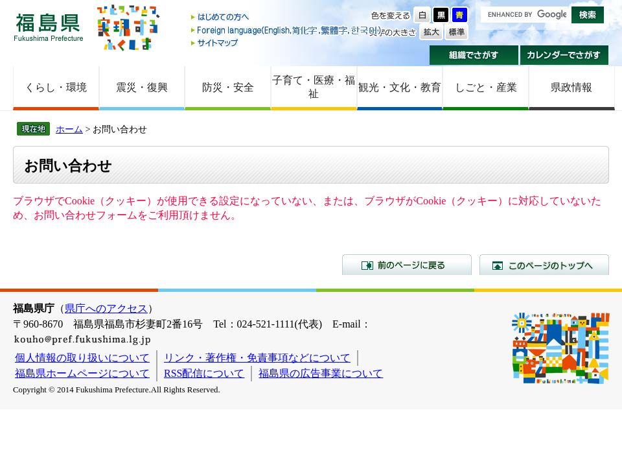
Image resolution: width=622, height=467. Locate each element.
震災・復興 (142, 87)
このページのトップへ (544, 264)
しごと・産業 (486, 87)
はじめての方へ (287, 18)
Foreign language (287, 30)
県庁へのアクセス (106, 308)
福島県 (48, 27)
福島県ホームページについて (82, 373)
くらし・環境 (56, 87)
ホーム (69, 129)
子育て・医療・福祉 (313, 87)
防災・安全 (228, 87)
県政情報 (571, 87)
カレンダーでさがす (564, 55)
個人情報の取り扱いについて (82, 357)
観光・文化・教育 (399, 87)
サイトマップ (287, 42)
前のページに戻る (407, 264)
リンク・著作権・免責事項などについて (257, 357)
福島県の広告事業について (321, 373)
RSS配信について (204, 373)
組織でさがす (474, 55)
